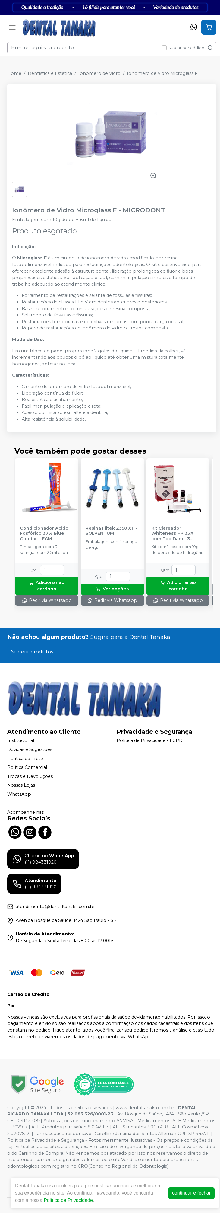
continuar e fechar (191, 1192)
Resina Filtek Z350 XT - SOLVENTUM (111, 531)
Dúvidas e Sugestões (29, 749)
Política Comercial (27, 767)
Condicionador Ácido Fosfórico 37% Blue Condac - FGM (44, 533)
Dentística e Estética (50, 73)
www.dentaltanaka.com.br (145, 1107)
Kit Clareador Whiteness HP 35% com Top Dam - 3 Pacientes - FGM (172, 533)
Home (14, 73)
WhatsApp (19, 794)
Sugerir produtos (32, 652)
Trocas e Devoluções (30, 776)
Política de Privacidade (68, 1200)
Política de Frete (25, 758)
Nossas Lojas (21, 785)
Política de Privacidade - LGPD (150, 740)
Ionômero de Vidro (99, 73)
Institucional (20, 740)
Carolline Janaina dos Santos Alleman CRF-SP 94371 (152, 1133)
